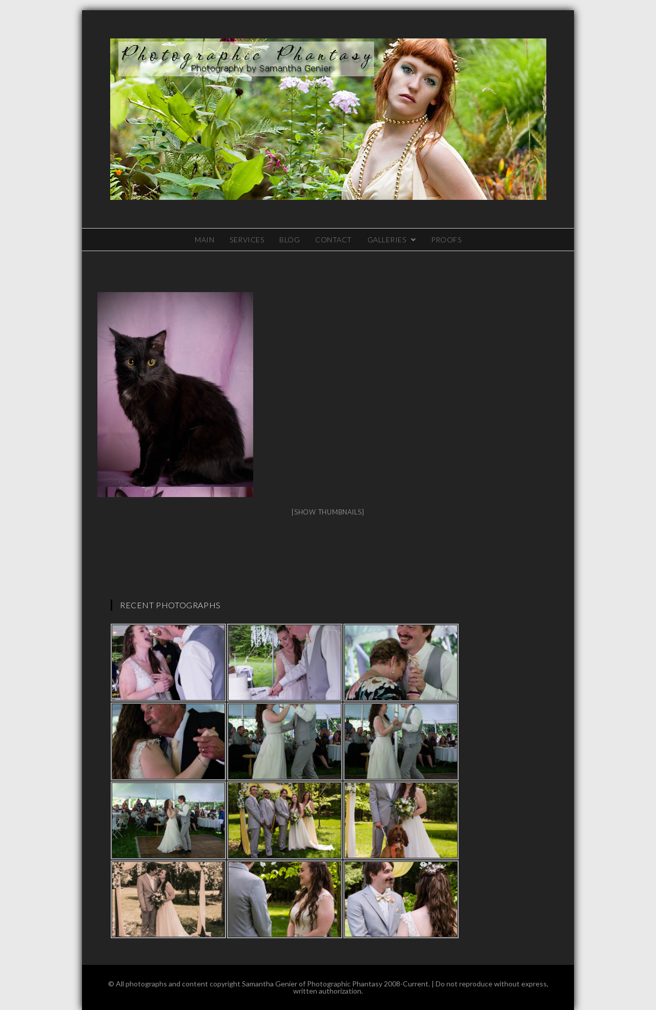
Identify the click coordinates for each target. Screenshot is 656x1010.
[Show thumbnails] (328, 512)
